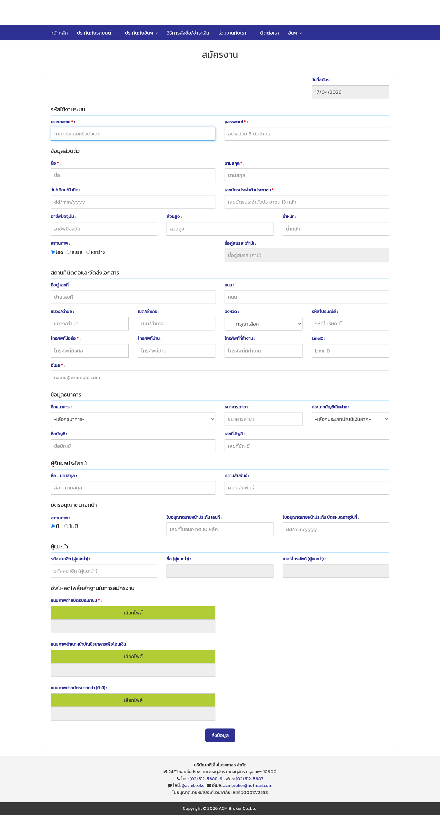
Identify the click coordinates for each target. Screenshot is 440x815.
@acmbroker (194, 785)
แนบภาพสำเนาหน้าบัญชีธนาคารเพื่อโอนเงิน (88, 644)
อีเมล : (57, 365)
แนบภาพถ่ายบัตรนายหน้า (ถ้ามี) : (79, 688)
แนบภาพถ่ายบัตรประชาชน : (76, 600)
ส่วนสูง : (174, 216)
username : (63, 122)
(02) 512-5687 (249, 779)
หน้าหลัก (59, 32)
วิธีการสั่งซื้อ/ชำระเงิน (188, 32)
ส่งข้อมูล (220, 735)
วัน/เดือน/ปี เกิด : (65, 190)
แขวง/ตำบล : (62, 311)
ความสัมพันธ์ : (237, 476)
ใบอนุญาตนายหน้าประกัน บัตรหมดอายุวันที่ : (321, 517)
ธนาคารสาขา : (237, 407)
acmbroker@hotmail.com (247, 785)
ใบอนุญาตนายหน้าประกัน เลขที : (194, 517)
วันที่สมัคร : (321, 80)
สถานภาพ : (60, 243)
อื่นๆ (292, 32)
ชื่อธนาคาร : (61, 407)
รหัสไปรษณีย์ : (325, 311)
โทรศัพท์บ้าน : (149, 338)
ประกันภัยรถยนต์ (94, 32)
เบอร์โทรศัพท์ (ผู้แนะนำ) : (304, 559)
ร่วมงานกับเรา (232, 32)
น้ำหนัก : (289, 216)
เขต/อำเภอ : (148, 311)
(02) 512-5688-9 (205, 779)
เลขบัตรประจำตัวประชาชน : (250, 190)
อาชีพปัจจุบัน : (63, 216)
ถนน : (229, 285)
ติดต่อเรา (269, 32)
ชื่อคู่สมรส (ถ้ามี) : (240, 243)
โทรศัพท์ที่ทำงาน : (240, 338)
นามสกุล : (234, 163)
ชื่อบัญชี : (59, 434)
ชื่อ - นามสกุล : (64, 476)
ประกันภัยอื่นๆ (139, 32)
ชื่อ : (56, 163)
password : (236, 122)
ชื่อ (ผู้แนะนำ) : (179, 559)
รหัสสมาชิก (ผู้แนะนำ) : (70, 559)
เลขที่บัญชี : (234, 434)
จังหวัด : (232, 311)
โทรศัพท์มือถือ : (65, 338)
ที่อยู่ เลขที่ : (60, 285)
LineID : (318, 338)
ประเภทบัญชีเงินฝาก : (330, 407)
